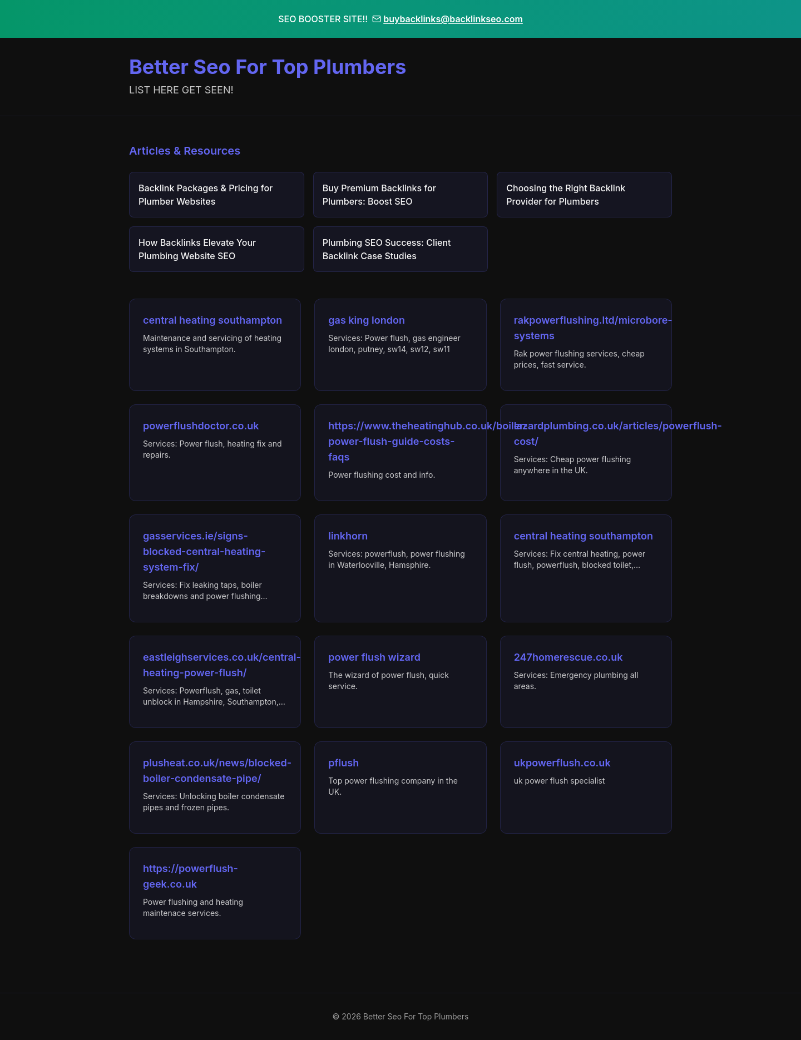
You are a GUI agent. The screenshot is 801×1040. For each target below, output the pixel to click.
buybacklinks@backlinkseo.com (447, 18)
